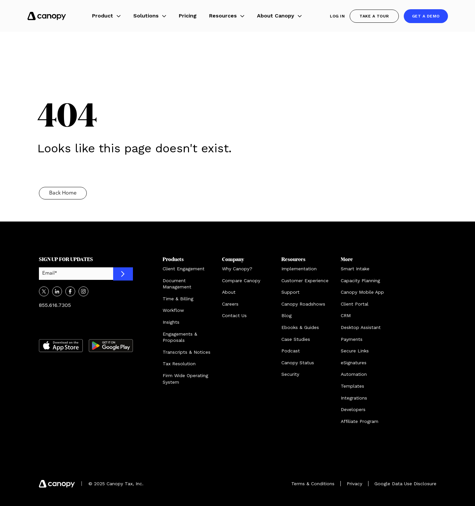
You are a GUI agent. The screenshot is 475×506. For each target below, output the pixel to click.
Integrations (354, 398)
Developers (353, 409)
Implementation (299, 268)
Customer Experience (305, 280)
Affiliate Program (359, 421)
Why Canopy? (237, 268)
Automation (354, 374)
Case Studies (295, 339)
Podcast (290, 350)
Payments (352, 339)
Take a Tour (374, 16)
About (229, 292)
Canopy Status (297, 362)
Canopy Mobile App (362, 292)
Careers (230, 304)
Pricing (188, 16)
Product (106, 16)
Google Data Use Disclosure (405, 483)
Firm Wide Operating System (185, 379)
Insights (171, 322)
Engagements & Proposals (180, 337)
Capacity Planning (360, 280)
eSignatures (353, 362)
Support (290, 292)
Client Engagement (184, 268)
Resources (226, 16)
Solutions (149, 16)
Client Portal (354, 304)
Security (290, 374)
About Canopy (279, 16)
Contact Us (234, 315)
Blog (286, 315)
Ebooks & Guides (300, 327)
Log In (337, 16)
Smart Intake (355, 268)
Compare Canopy (241, 280)
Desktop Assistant (361, 327)
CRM (346, 315)
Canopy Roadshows (303, 304)
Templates (352, 386)
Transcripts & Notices (186, 352)
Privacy (354, 483)
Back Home (63, 193)
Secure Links (355, 350)
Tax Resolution (179, 363)
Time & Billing (178, 298)
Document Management (177, 284)
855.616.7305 (55, 305)
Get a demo (426, 16)
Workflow (173, 310)
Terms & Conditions (312, 483)
